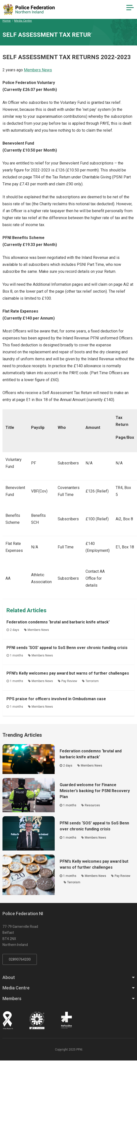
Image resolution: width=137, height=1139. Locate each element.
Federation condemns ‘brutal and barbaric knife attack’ (58, 622)
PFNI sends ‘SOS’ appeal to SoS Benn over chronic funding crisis (67, 647)
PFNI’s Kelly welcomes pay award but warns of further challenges (67, 673)
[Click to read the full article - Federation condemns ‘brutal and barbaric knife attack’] (28, 759)
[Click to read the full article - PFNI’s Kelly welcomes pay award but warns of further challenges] (28, 874)
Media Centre (23, 20)
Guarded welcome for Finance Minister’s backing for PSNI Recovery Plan (95, 790)
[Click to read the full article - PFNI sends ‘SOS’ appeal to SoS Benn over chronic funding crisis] (28, 833)
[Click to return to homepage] (29, 9)
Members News (38, 70)
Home (6, 20)
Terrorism (92, 681)
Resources (92, 805)
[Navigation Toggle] (130, 7)
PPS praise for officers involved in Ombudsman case (56, 698)
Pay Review (69, 681)
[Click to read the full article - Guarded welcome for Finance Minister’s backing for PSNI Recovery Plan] (28, 795)
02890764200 (20, 959)
